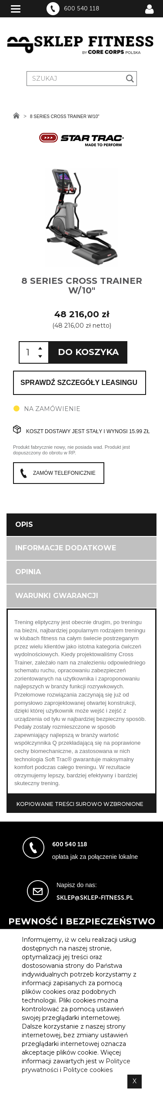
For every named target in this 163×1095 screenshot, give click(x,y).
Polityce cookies (88, 1070)
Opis (24, 524)
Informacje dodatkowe (65, 548)
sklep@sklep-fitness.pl (95, 897)
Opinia (28, 572)
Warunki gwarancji (56, 596)
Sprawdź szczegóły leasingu (78, 382)
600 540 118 (81, 9)
